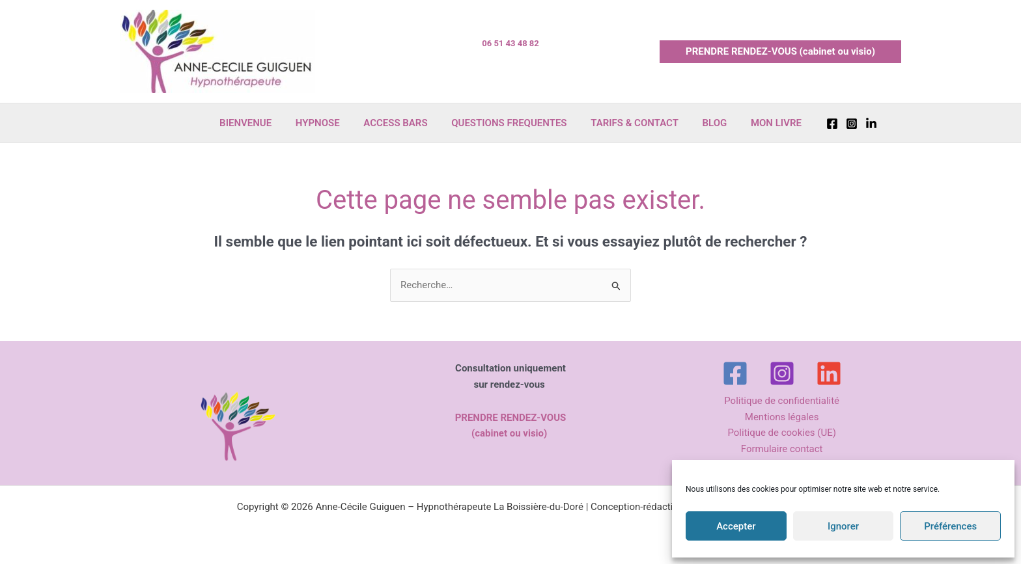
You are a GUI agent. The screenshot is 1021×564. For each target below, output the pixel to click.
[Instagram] (837, 123)
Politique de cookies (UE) (781, 433)
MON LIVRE (763, 123)
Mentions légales (782, 417)
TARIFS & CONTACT (631, 123)
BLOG (705, 123)
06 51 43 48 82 (510, 43)
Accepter (735, 526)
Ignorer (843, 526)
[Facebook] (817, 123)
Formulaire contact (782, 449)
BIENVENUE (258, 123)
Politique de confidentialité (781, 401)
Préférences (950, 526)
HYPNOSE (326, 123)
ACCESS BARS (400, 123)
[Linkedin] (856, 123)
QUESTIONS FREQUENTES (508, 123)
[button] (780, 51)
